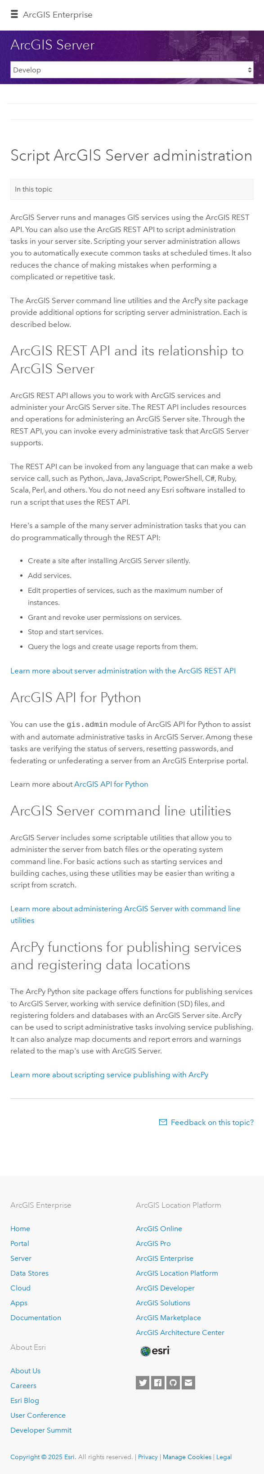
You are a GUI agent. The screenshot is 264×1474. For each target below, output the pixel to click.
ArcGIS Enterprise (58, 14)
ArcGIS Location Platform (177, 1272)
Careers (23, 1384)
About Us (25, 1370)
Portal (19, 1242)
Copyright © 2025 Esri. (43, 1456)
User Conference (38, 1414)
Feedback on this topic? (212, 1121)
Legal (224, 1456)
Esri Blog (24, 1399)
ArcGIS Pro (153, 1242)
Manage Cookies (187, 1456)
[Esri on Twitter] (142, 1382)
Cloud (20, 1287)
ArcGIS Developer (165, 1287)
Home (20, 1227)
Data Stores (29, 1272)
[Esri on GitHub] (173, 1382)
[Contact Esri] (188, 1382)
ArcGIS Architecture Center (180, 1331)
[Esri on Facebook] (158, 1382)
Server (20, 1257)
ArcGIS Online (159, 1227)
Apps (18, 1302)
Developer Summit (41, 1429)
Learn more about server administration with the (123, 670)
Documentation (35, 1317)
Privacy (148, 1456)
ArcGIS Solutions (163, 1302)
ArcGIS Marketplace (168, 1317)
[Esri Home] (154, 1350)
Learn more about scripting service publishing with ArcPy (109, 1073)
